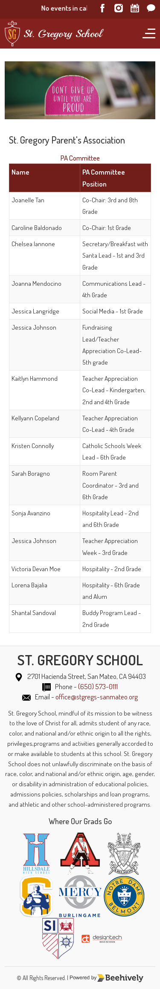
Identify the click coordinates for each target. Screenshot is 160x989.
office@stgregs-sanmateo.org (96, 696)
